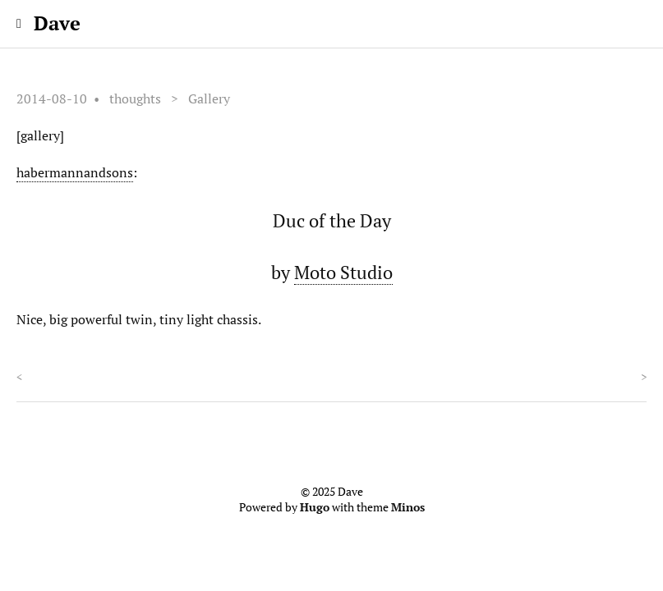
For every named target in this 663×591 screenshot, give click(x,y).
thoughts (135, 98)
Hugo (314, 507)
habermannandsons (74, 172)
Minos (408, 507)
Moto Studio (343, 272)
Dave (57, 23)
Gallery (209, 98)
